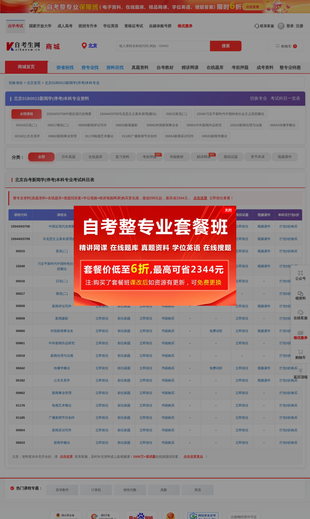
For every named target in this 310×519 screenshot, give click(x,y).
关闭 (228, 210)
